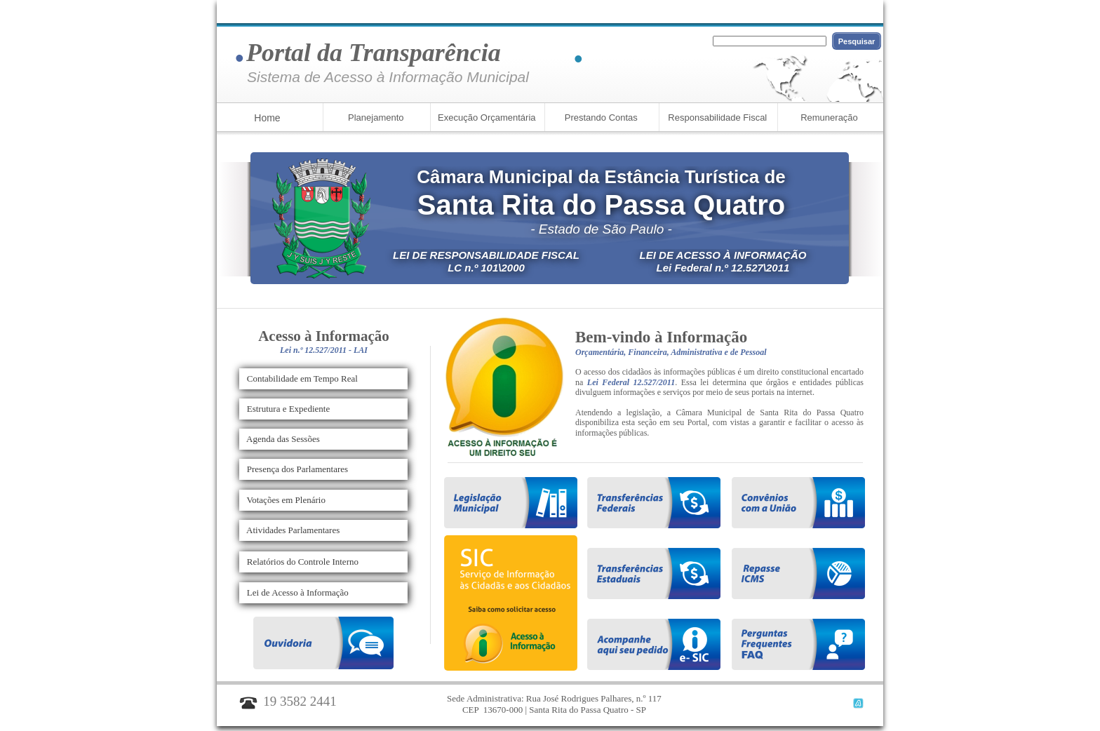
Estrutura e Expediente (285, 408)
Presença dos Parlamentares (294, 469)
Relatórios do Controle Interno (299, 561)
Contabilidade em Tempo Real (299, 378)
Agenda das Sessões (280, 439)
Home (267, 117)
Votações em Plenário (283, 500)
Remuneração (829, 117)
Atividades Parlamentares (290, 530)
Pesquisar (857, 41)
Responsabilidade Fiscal (716, 117)
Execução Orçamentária (485, 117)
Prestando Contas (600, 117)
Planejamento (374, 117)
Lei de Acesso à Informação (294, 592)
